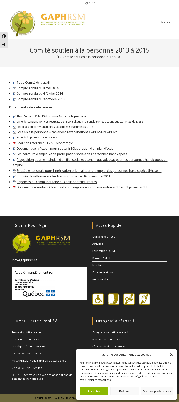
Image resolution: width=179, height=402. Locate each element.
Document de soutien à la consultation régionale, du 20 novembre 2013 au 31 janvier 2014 (82, 187)
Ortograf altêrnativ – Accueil (110, 332)
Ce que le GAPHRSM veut (28, 353)
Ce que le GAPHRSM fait (27, 367)
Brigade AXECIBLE (104, 258)
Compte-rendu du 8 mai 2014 (37, 88)
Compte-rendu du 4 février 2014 (40, 93)
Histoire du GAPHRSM (25, 339)
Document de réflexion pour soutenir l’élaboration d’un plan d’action (66, 148)
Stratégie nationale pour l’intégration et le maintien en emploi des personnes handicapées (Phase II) (89, 170)
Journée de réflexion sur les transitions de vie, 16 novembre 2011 (63, 176)
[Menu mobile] (163, 22)
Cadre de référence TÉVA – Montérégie (45, 143)
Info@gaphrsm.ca (24, 260)
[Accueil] (57, 57)
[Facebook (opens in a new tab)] (87, 3)
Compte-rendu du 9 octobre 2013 (41, 99)
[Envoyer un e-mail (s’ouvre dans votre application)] (93, 3)
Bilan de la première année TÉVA (37, 137)
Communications (102, 272)
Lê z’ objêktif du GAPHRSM (109, 346)
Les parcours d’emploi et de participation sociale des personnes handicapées (72, 154)
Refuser (124, 391)
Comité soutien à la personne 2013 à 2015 (93, 57)
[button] (171, 355)
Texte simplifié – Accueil (27, 332)
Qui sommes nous (103, 236)
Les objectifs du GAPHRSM (28, 346)
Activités (97, 243)
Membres (98, 265)
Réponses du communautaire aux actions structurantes (57, 182)
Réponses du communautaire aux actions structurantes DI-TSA (56, 126)
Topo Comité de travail (33, 82)
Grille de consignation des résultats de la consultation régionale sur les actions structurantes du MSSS (80, 121)
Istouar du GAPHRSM (106, 339)
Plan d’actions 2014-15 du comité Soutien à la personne (51, 116)
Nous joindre (100, 279)
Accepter (94, 391)
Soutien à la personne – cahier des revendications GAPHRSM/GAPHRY (67, 132)
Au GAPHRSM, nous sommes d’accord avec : (39, 360)
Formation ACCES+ (104, 251)
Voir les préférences (157, 391)
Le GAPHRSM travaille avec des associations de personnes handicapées (42, 376)
